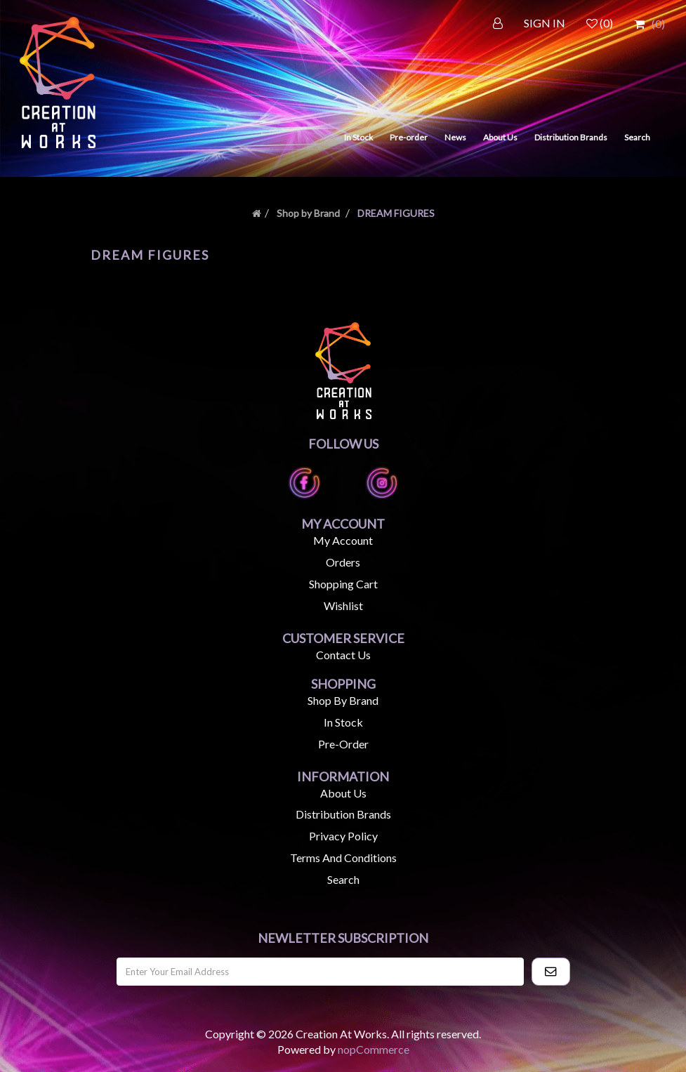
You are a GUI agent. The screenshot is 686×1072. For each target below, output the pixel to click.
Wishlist (343, 605)
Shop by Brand (308, 213)
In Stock (358, 137)
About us (343, 793)
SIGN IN (544, 22)
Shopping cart (343, 583)
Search (637, 137)
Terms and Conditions (343, 857)
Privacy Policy (343, 835)
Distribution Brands (570, 137)
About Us (500, 137)
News (455, 137)
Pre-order (409, 137)
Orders (343, 562)
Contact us (343, 654)
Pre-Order (343, 743)
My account (343, 540)
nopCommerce (373, 1049)
